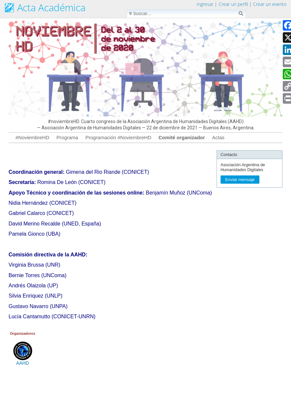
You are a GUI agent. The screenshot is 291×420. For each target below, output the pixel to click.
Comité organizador (181, 137)
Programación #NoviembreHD (118, 137)
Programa (67, 137)
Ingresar (205, 4)
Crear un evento (269, 4)
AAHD (23, 361)
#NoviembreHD (32, 137)
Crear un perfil (233, 4)
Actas (218, 137)
